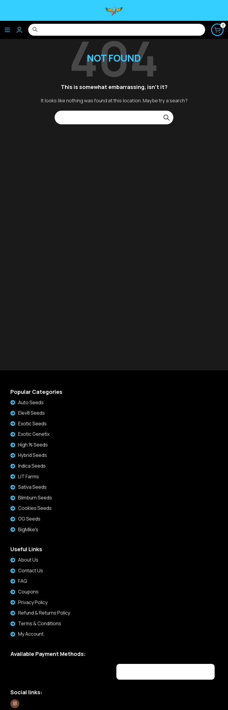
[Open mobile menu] (7, 30)
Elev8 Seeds (31, 413)
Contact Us (30, 570)
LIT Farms (28, 476)
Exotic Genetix (34, 434)
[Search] (114, 117)
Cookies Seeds (35, 508)
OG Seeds (29, 518)
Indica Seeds (32, 466)
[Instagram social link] (14, 703)
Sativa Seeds (32, 487)
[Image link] (46, 671)
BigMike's (28, 529)
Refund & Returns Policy (44, 612)
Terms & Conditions (39, 623)
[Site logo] (114, 10)
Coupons (28, 591)
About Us (28, 560)
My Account (31, 634)
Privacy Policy (33, 602)
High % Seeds (33, 444)
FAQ (22, 581)
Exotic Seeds (32, 423)
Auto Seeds (31, 402)
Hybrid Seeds (32, 455)
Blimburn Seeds (35, 497)
